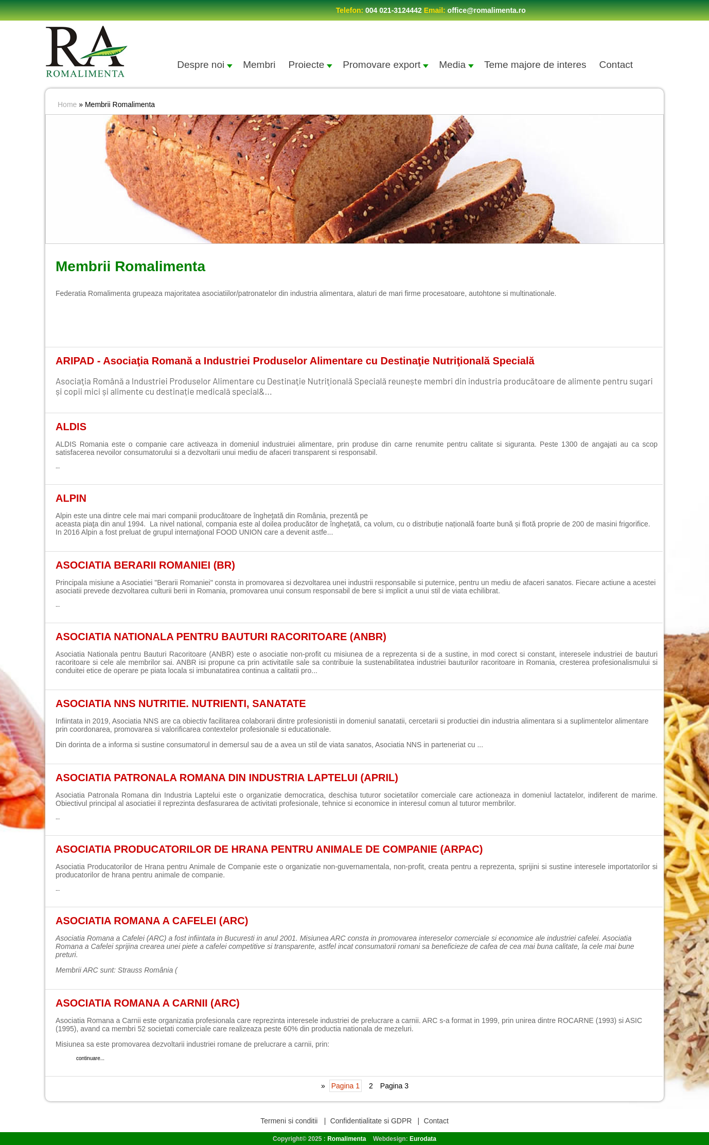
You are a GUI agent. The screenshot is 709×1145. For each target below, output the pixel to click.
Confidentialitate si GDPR (371, 1121)
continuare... (296, 391)
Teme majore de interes (535, 64)
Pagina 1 (345, 1086)
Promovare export (386, 64)
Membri (259, 64)
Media (456, 64)
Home (67, 104)
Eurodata (423, 1138)
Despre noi (205, 64)
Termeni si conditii (290, 1121)
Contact (616, 64)
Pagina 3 (394, 1086)
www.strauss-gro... (207, 970)
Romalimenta (346, 1138)
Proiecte (311, 64)
